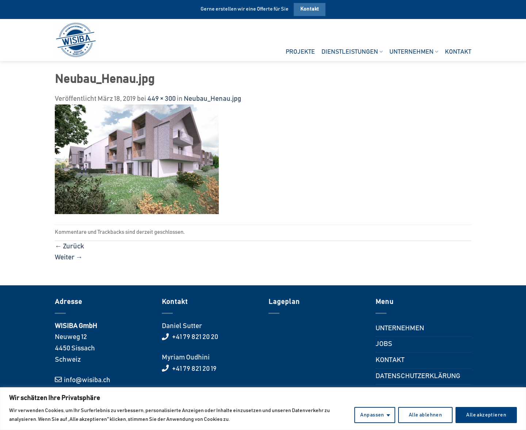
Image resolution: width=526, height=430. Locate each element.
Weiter (69, 257)
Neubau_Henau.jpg (212, 98)
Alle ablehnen (425, 415)
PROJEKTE (300, 52)
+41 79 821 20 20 (194, 337)
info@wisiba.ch (86, 380)
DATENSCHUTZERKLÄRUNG (418, 376)
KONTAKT (458, 52)
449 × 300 (161, 98)
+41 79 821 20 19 (194, 368)
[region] (263, 408)
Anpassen (372, 415)
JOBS (384, 343)
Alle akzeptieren (486, 415)
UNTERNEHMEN (413, 51)
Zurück (69, 246)
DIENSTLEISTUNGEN (352, 51)
